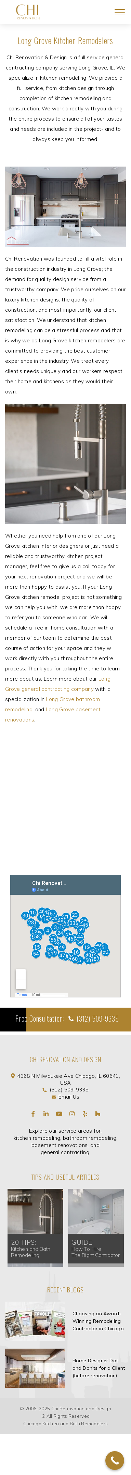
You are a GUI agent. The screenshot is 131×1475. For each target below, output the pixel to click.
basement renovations (59, 1145)
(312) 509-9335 (97, 1018)
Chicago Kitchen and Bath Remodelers (65, 1423)
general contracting (65, 1152)
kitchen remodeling (37, 1138)
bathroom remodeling (89, 1138)
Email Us (68, 1096)
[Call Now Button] (114, 1460)
